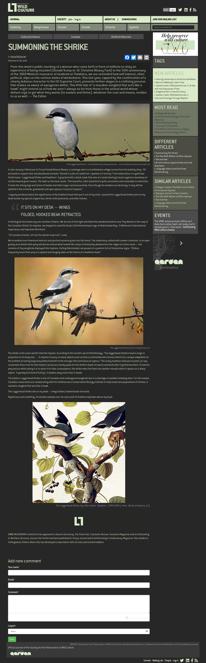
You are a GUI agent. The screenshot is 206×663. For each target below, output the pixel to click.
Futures (62, 27)
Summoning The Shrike (167, 152)
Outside (86, 27)
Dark (166, 9)
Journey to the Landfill (166, 125)
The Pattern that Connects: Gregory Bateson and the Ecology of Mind (171, 131)
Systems (134, 27)
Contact (147, 660)
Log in (175, 660)
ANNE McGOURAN (16, 534)
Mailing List (157, 660)
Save (12, 639)
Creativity (15, 27)
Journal (14, 19)
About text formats (137, 618)
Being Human (41, 27)
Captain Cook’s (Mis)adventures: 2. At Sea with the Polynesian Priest (174, 87)
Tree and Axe (161, 159)
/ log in (77, 19)
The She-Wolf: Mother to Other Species (174, 156)
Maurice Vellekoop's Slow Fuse (170, 82)
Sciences (110, 27)
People (168, 660)
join (70, 19)
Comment (13, 592)
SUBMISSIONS (129, 19)
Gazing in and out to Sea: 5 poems (172, 193)
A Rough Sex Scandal (165, 113)
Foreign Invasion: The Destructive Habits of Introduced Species (174, 189)
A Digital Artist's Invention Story (171, 91)
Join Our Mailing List (164, 19)
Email (11, 579)
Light (172, 9)
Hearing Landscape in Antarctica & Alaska (176, 79)
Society (61, 19)
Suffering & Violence (30, 36)
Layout (11, 625)
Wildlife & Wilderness (121, 36)
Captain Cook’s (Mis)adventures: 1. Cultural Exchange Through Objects (171, 96)
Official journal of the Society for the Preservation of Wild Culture (41, 647)
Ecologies (75, 36)
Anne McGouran (18, 56)
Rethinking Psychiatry (166, 122)
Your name (13, 567)
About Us (110, 19)
